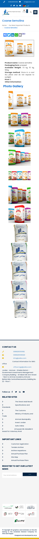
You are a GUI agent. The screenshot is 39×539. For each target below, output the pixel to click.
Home (4, 25)
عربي (26, 6)
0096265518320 (19, 355)
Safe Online (19, 426)
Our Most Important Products (19, 25)
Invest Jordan (20, 422)
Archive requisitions (18, 450)
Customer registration (20, 444)
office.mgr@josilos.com (22, 367)
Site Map (14, 457)
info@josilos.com (29, 2)
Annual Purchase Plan (19, 454)
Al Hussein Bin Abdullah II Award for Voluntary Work (17, 430)
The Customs (20, 410)
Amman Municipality (23, 419)
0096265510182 (13, 2)
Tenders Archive (17, 447)
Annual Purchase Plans (19, 460)
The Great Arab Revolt (23, 401)
